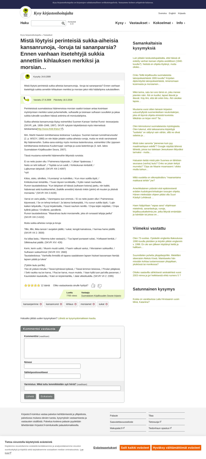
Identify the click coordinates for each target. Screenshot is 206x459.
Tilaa (151, 415)
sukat (101, 304)
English (172, 13)
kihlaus (69, 304)
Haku (24, 23)
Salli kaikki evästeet (135, 447)
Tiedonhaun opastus (159, 428)
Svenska (162, 13)
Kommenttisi (31, 336)
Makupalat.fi (116, 428)
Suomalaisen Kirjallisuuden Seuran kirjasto (101, 295)
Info (180, 23)
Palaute (114, 415)
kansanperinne (30, 304)
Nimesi (28, 362)
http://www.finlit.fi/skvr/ (48, 128)
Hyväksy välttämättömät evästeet (176, 447)
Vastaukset (138, 23)
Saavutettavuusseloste (121, 421)
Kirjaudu (182, 13)
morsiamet (86, 304)
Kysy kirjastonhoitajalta (30, 35)
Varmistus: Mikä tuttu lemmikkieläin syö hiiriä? (50, 384)
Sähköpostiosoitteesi (36, 372)
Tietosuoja (154, 421)
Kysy (119, 23)
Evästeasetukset (105, 447)
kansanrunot (52, 304)
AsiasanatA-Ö (72, 23)
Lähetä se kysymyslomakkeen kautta (76, 318)
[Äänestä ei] (99, 286)
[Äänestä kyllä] (93, 285)
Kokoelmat (162, 23)
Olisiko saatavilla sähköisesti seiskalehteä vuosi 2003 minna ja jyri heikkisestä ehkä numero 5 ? (157, 274)
